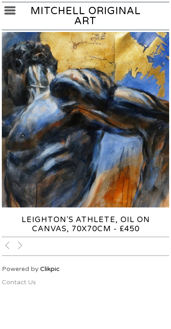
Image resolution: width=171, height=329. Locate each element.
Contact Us (19, 282)
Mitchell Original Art (86, 16)
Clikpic (49, 269)
